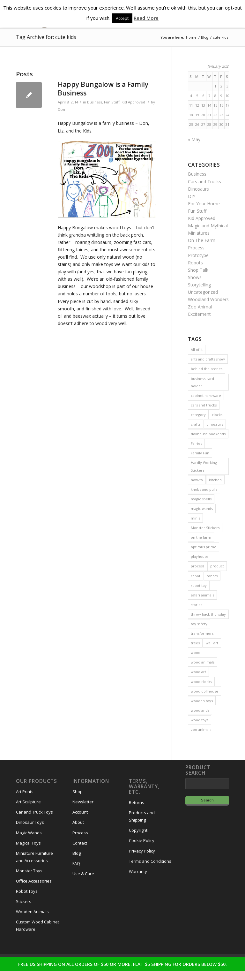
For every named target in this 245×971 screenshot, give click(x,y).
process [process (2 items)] (197, 566)
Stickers (23, 901)
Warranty (138, 871)
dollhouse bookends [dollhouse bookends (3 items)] (208, 433)
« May (194, 139)
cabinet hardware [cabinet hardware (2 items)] (206, 395)
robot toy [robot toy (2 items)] (199, 585)
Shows (195, 277)
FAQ (76, 863)
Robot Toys (27, 891)
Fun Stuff (112, 102)
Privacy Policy (142, 851)
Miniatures (199, 233)
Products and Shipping (142, 816)
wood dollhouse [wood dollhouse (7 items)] (204, 691)
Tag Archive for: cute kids (46, 37)
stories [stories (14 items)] (196, 604)
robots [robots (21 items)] (212, 575)
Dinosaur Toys (30, 822)
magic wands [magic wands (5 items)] (202, 508)
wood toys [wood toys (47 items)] (199, 719)
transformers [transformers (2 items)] (202, 633)
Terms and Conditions (150, 861)
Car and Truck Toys (34, 812)
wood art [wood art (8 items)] (198, 671)
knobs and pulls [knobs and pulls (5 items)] (204, 489)
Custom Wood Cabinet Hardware (37, 925)
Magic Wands (29, 833)
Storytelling (199, 285)
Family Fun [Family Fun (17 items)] (200, 453)
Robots (195, 263)
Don (61, 109)
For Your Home (204, 204)
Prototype (198, 255)
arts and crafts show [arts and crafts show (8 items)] (208, 359)
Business (94, 102)
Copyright (138, 830)
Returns (136, 802)
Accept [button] (122, 18)
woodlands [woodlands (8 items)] (200, 710)
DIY (191, 196)
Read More (146, 18)
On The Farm (201, 240)
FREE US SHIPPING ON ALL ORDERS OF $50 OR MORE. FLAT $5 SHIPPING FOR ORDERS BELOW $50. (122, 964)
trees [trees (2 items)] (195, 643)
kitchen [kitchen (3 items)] (215, 479)
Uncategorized (203, 292)
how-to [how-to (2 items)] (197, 479)
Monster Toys (29, 871)
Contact (79, 843)
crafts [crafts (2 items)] (195, 424)
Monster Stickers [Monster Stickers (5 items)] (205, 527)
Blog (76, 853)
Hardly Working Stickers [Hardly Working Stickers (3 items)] (204, 466)
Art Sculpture (28, 802)
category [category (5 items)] (198, 414)
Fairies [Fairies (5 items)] (196, 443)
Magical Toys (28, 843)
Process (196, 248)
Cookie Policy (141, 840)
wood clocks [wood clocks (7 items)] (201, 681)
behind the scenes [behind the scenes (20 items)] (206, 368)
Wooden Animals (32, 911)
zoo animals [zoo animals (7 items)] (201, 729)
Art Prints (24, 791)
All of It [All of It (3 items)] (197, 349)
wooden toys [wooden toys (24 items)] (202, 700)
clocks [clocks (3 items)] (217, 414)
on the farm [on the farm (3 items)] (201, 537)
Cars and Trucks (204, 181)
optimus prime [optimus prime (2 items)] (203, 546)
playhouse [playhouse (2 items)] (199, 556)
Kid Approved (133, 102)
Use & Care (83, 873)
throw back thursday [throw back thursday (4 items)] (208, 614)
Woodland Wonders (208, 299)
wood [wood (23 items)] (195, 652)
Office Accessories (34, 881)
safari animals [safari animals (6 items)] (202, 595)
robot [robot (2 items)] (195, 575)
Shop (77, 791)
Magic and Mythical (208, 226)
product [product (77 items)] (217, 566)
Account (80, 812)
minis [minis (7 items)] (195, 518)
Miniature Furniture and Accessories (34, 856)
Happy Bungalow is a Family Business (103, 88)
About (78, 822)
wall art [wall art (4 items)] (212, 643)
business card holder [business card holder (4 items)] (202, 382)
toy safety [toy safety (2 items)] (199, 623)
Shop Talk (198, 270)
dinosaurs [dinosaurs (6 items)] (214, 424)
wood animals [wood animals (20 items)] (202, 662)
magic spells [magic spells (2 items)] (201, 499)
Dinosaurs (198, 189)
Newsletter (82, 802)
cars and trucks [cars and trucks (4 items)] (204, 405)
